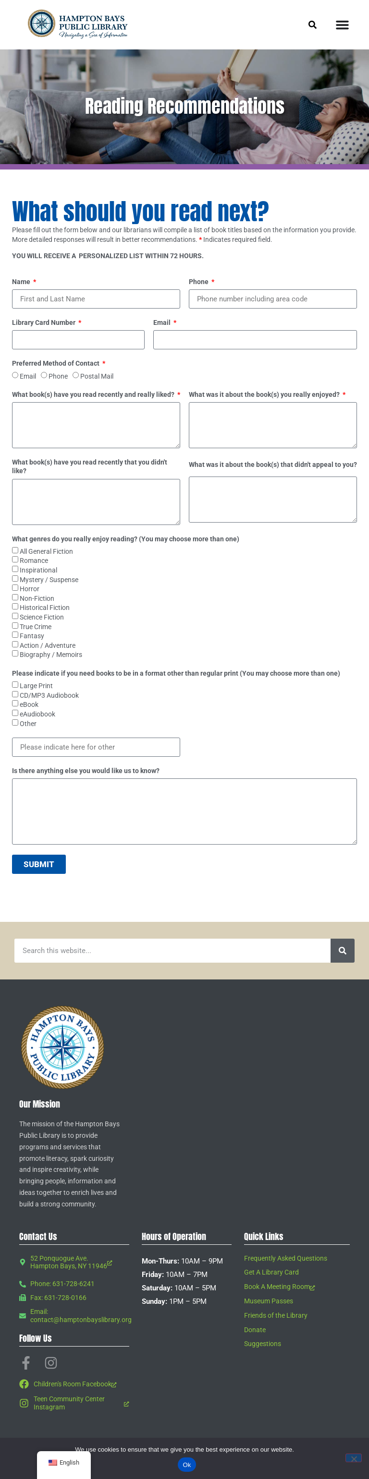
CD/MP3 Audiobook (49, 695)
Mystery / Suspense (49, 580)
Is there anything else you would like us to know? (86, 771)
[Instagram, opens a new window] (51, 1363)
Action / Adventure (47, 645)
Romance (34, 561)
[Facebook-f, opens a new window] (26, 1363)
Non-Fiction (37, 598)
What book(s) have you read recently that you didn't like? (89, 466)
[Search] (343, 951)
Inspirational (38, 570)
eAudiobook (37, 714)
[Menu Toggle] (342, 25)
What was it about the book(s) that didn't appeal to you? (273, 464)
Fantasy (32, 636)
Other (28, 724)
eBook (29, 705)
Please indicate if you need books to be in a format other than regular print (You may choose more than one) (176, 673)
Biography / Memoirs (51, 655)
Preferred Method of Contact (56, 363)
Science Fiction (42, 617)
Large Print (36, 686)
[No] (353, 1458)
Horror (29, 589)
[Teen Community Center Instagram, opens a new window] (74, 1403)
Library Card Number (44, 322)
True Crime (35, 627)
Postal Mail (96, 376)
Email (162, 322)
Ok (187, 1464)
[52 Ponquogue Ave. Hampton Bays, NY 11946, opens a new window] (74, 1262)
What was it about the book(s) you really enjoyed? (265, 394)
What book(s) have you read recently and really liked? (94, 394)
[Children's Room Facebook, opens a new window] (74, 1384)
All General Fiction (46, 551)
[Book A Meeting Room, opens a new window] (297, 1287)
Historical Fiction (45, 608)
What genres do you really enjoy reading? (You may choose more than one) (125, 539)
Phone (199, 282)
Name (22, 282)
